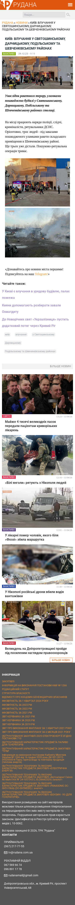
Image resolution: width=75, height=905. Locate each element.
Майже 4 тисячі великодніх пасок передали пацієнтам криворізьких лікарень (31, 426)
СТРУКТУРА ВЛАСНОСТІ (16, 693)
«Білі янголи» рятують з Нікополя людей (35, 483)
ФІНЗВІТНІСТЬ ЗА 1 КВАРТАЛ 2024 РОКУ (25, 701)
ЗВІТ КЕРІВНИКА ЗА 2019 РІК (18, 724)
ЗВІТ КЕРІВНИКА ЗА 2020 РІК (18, 720)
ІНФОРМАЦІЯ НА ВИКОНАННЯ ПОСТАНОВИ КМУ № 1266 (34, 685)
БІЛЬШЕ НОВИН (61, 660)
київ (7, 334)
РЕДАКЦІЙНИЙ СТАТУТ (15, 689)
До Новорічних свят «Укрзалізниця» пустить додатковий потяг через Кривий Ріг (35, 322)
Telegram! (41, 274)
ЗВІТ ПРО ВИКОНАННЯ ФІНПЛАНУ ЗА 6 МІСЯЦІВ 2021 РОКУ (36, 732)
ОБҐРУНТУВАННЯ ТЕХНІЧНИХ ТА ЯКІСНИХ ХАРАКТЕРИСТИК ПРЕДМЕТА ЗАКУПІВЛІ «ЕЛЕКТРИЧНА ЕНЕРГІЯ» (34, 768)
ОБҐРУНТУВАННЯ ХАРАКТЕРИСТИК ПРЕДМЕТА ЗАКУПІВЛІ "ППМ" (36, 749)
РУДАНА (25, 4)
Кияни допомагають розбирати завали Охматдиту (31, 308)
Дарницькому (13, 343)
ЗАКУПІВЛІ (8, 681)
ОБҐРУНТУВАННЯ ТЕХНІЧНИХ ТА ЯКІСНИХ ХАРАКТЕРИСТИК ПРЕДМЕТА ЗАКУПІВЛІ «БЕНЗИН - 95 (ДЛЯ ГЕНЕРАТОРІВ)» (37, 794)
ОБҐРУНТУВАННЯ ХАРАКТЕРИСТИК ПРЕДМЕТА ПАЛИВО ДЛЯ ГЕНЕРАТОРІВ (35, 743)
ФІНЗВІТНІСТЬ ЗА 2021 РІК (17, 712)
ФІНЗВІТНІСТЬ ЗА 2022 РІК (17, 708)
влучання (21, 334)
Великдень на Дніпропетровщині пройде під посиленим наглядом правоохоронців (36, 651)
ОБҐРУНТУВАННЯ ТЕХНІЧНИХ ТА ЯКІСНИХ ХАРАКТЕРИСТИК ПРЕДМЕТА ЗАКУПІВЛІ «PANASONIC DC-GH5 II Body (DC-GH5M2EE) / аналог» (35, 786)
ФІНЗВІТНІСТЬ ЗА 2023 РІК (17, 705)
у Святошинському (43, 334)
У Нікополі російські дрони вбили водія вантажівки (34, 594)
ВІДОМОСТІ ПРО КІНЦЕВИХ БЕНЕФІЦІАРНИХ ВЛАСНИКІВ (34, 697)
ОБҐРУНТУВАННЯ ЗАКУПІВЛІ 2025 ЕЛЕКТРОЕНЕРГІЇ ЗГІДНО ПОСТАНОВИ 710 (36, 737)
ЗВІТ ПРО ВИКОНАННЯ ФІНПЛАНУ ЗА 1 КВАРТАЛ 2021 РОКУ (37, 728)
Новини (22, 22)
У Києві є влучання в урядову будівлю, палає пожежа (36, 294)
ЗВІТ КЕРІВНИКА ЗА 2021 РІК (18, 716)
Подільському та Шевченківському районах (30, 351)
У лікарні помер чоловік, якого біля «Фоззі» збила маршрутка (31, 537)
